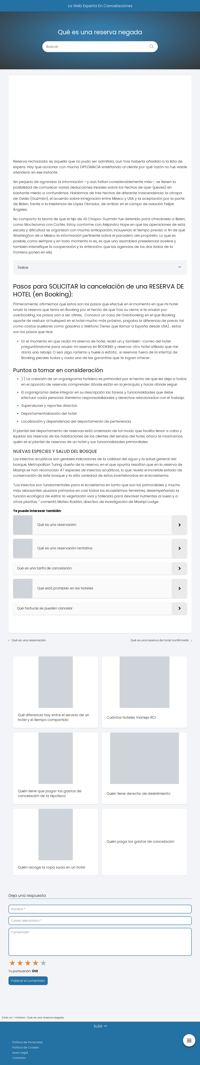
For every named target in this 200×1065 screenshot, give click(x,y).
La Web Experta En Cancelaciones (100, 5)
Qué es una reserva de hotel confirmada (159, 640)
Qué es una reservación (29, 640)
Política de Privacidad (27, 1042)
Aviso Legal (20, 1053)
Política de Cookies (25, 1047)
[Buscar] (150, 45)
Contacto (19, 1058)
